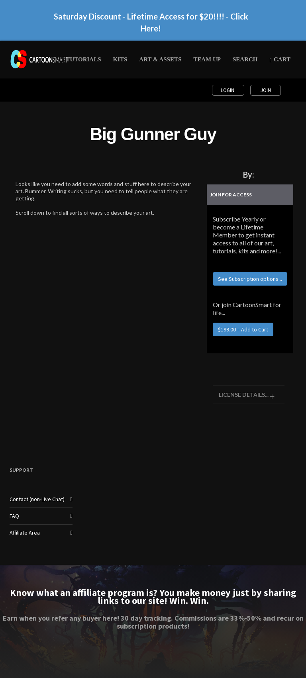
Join (266, 90)
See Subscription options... (250, 278)
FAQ (14, 515)
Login (228, 90)
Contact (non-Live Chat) (37, 499)
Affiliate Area (25, 532)
